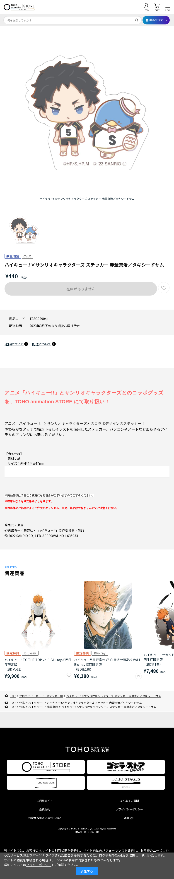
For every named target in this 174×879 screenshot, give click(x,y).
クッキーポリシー (38, 864)
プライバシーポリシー (129, 809)
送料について (14, 344)
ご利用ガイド (44, 801)
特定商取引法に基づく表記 (44, 818)
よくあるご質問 (129, 801)
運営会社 (129, 818)
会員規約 (44, 809)
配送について (41, 344)
